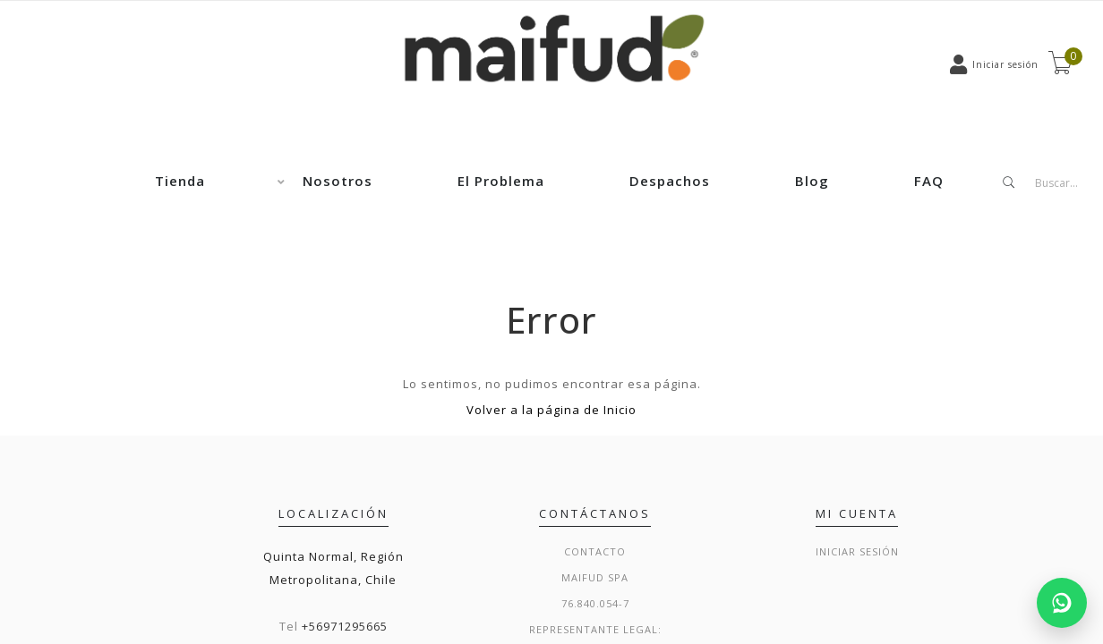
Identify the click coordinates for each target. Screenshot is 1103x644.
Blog (812, 181)
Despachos (669, 181)
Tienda (180, 181)
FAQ (929, 181)
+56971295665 (345, 626)
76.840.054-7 (595, 603)
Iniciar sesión (857, 551)
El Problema (500, 181)
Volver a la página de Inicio (551, 410)
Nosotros (337, 181)
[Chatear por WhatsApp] (1062, 603)
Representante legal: (595, 629)
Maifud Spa (594, 577)
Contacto (595, 551)
